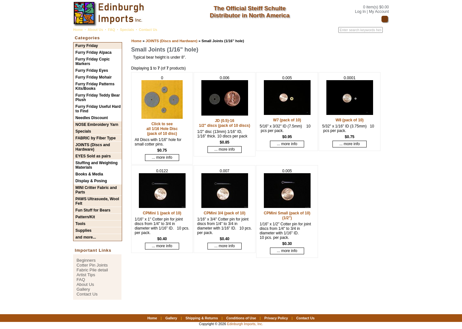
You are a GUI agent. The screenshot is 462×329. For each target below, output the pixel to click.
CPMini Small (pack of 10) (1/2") (287, 215)
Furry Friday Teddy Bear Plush (97, 97)
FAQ (111, 30)
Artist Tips (86, 274)
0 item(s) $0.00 (376, 7)
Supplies (83, 230)
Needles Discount (91, 118)
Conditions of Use (241, 318)
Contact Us (148, 30)
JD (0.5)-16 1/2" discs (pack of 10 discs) (224, 123)
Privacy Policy (276, 318)
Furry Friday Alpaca (93, 52)
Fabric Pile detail (92, 270)
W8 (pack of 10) (349, 120)
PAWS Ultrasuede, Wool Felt (97, 201)
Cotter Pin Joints (92, 265)
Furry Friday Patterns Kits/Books (94, 86)
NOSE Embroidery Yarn (96, 124)
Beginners (86, 260)
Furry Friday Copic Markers (92, 61)
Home (78, 30)
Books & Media (89, 174)
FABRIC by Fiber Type (95, 138)
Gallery (83, 289)
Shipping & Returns (202, 318)
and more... (85, 237)
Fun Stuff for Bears (93, 210)
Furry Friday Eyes (91, 70)
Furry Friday (86, 45)
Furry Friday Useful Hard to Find (98, 108)
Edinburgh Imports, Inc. (245, 324)
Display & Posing (91, 181)
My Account (379, 11)
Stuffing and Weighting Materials (96, 165)
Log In (360, 11)
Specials (127, 30)
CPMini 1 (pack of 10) (162, 213)
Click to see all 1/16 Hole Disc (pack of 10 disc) (162, 129)
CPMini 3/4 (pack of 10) (224, 213)
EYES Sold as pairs (93, 156)
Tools (80, 223)
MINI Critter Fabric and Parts (96, 189)
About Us (95, 30)
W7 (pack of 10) (287, 120)
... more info (162, 157)
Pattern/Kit (85, 217)
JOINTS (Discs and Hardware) (171, 41)
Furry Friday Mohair (93, 77)
